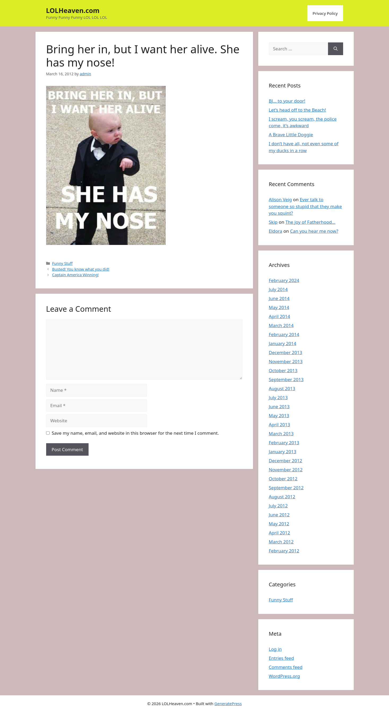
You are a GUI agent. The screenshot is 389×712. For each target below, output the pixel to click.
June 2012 (279, 515)
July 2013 (278, 397)
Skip (273, 222)
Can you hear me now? (314, 231)
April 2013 (279, 424)
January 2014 (282, 343)
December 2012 (285, 461)
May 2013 (279, 415)
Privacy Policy (325, 13)
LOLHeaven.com (73, 10)
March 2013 (281, 433)
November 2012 (286, 470)
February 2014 (284, 334)
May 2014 (279, 307)
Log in (275, 649)
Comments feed (286, 667)
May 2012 (279, 524)
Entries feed (281, 658)
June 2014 (279, 298)
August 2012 (282, 497)
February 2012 (284, 551)
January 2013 (282, 452)
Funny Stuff (62, 263)
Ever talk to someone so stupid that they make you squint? (305, 206)
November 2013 (286, 361)
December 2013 (285, 352)
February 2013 (284, 442)
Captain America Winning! (75, 274)
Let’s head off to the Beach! (297, 110)
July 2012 (278, 506)
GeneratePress (228, 703)
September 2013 (286, 379)
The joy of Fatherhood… (310, 222)
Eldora (275, 231)
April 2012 (279, 533)
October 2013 (283, 370)
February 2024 (284, 280)
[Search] (335, 48)
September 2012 (286, 488)
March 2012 (281, 542)
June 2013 (279, 406)
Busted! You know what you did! (81, 269)
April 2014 (279, 316)
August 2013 (282, 388)
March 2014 (281, 325)
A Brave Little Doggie (291, 134)
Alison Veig (280, 199)
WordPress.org (284, 676)
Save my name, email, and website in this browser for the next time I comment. (135, 433)
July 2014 (278, 289)
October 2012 (283, 479)
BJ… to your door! (287, 101)
